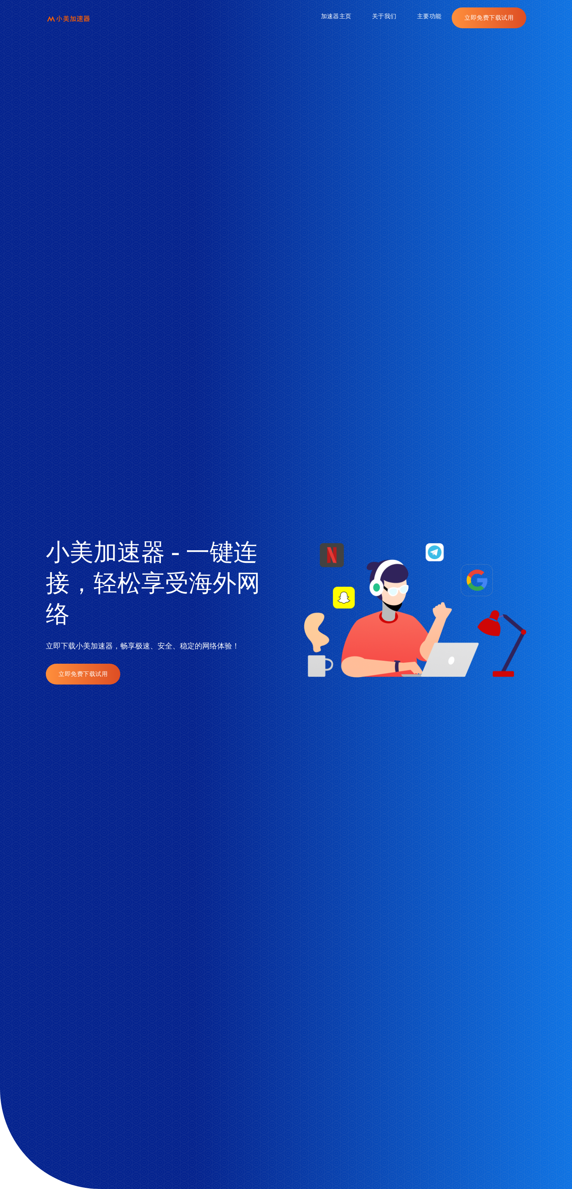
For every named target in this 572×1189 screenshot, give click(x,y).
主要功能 (429, 16)
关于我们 (384, 16)
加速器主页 (336, 16)
